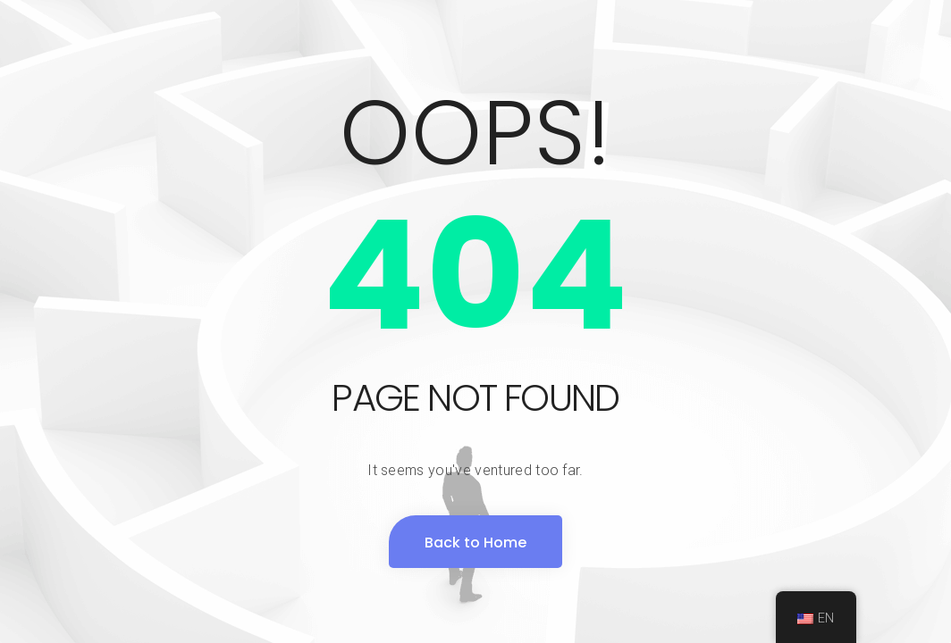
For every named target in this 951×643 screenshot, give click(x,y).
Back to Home (475, 542)
